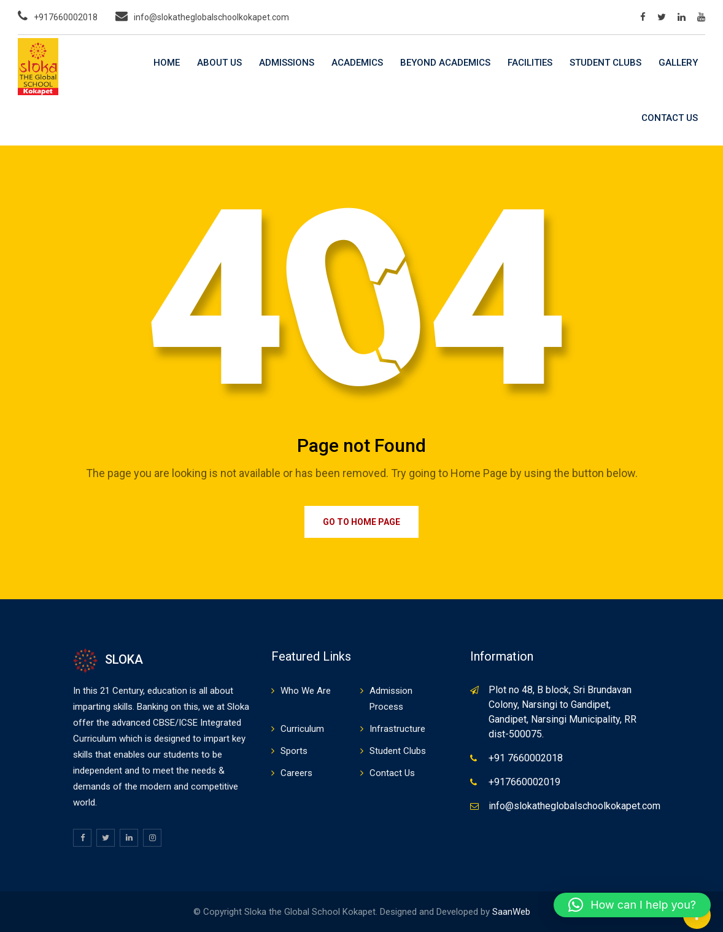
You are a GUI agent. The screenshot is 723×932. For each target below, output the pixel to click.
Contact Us (669, 117)
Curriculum (302, 728)
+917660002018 (66, 17)
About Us (219, 62)
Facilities (530, 62)
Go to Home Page (361, 522)
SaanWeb (511, 911)
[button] (632, 905)
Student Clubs (605, 62)
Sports (293, 750)
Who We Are (305, 690)
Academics (357, 62)
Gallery (678, 62)
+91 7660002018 (526, 758)
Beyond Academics (445, 62)
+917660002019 (524, 782)
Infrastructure (397, 728)
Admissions (286, 62)
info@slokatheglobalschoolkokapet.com (211, 17)
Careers (296, 773)
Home (166, 62)
